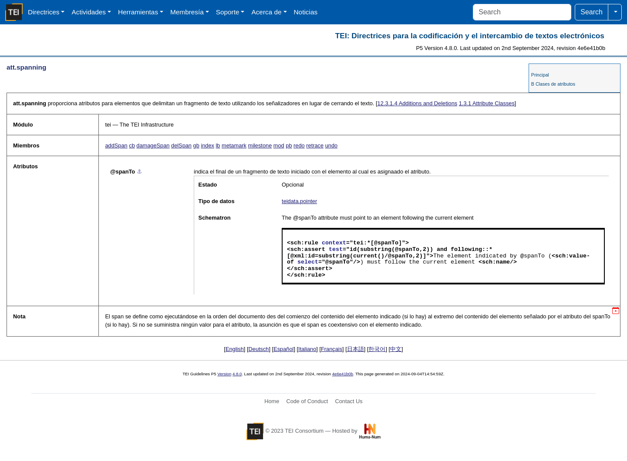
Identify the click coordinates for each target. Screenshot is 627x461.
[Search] (522, 12)
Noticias (306, 12)
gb (196, 145)
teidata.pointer (299, 201)
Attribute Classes (487, 103)
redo (299, 145)
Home (271, 401)
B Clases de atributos (553, 84)
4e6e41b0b (342, 373)
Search (591, 12)
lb (218, 145)
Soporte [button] (227, 12)
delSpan (181, 145)
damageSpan (152, 145)
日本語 (355, 349)
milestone (260, 145)
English (235, 349)
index (207, 145)
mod (278, 145)
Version (224, 373)
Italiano (307, 349)
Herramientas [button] (138, 12)
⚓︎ (139, 171)
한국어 (376, 349)
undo (331, 145)
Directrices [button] (44, 12)
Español (283, 349)
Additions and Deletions (418, 103)
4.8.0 (237, 373)
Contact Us (348, 401)
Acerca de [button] (266, 12)
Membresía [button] (187, 12)
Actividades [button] (88, 12)
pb (289, 145)
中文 (395, 349)
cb (132, 145)
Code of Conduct (307, 401)
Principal (540, 74)
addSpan (116, 145)
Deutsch (259, 349)
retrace (315, 145)
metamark (234, 145)
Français (331, 349)
